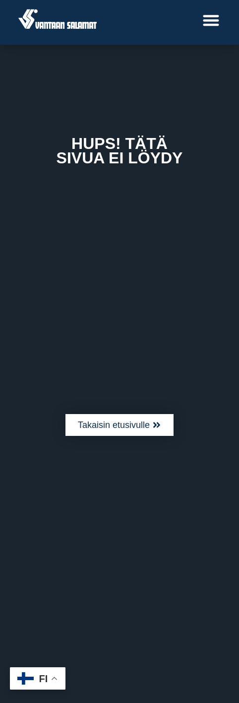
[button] (211, 20)
